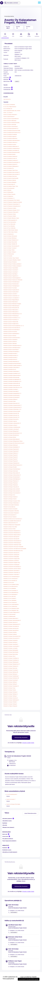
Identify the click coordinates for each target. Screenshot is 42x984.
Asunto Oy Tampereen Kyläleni (10, 208)
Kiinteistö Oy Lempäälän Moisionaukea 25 (12, 520)
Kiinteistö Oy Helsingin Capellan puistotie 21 (13, 365)
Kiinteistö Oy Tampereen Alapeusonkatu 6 (12, 534)
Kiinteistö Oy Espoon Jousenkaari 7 (11, 271)
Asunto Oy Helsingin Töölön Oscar (11, 170)
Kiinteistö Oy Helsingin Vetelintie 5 (11, 496)
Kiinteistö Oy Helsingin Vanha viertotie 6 (12, 488)
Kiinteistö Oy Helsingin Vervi (9, 494)
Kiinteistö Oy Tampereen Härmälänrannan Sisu (13, 550)
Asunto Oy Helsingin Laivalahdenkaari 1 (12, 148)
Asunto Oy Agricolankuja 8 (9, 116)
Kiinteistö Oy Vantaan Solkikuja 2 (10, 682)
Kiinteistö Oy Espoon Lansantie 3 (10, 293)
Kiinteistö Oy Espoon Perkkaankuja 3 (11, 315)
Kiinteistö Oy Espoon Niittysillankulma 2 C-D (13, 313)
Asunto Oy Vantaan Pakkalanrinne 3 (11, 240)
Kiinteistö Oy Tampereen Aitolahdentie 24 (12, 532)
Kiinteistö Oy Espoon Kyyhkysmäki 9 (11, 291)
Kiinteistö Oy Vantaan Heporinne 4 (11, 622)
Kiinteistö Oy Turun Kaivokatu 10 (10, 580)
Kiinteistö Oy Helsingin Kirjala (10, 401)
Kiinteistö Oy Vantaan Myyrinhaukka (11, 652)
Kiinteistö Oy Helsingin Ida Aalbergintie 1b (12, 379)
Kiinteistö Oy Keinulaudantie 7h (10, 514)
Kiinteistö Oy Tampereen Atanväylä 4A (11, 536)
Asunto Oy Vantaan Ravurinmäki (10, 241)
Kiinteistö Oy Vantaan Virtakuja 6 (10, 704)
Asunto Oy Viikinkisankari (9, 253)
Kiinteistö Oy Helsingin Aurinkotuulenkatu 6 (12, 363)
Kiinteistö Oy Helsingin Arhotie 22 (10, 359)
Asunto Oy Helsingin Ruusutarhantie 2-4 (12, 162)
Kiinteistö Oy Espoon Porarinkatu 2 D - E (12, 317)
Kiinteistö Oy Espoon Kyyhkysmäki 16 (11, 289)
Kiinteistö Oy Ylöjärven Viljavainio (10, 706)
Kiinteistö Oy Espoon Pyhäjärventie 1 (11, 323)
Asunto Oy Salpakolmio (8, 196)
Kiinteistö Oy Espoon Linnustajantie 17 (11, 297)
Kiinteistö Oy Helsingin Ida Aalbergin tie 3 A (12, 381)
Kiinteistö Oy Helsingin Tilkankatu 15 (11, 480)
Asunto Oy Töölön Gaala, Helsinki (10, 232)
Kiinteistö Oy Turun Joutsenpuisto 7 (11, 578)
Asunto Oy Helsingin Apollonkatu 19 (11, 128)
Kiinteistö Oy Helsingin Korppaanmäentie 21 (13, 407)
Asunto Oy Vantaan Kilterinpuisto (10, 236)
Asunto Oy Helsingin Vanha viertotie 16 (12, 172)
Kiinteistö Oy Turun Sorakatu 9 (10, 598)
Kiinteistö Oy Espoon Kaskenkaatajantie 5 (12, 277)
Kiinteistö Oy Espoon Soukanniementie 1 (12, 337)
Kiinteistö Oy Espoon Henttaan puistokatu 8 (12, 265)
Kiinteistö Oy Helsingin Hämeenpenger (11, 377)
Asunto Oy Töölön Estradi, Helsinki (11, 230)
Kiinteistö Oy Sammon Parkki (9, 528)
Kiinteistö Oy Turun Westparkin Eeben (11, 608)
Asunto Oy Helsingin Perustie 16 (10, 158)
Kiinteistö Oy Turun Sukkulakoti (10, 600)
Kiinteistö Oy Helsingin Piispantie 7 (11, 459)
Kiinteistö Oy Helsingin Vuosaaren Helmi (12, 500)
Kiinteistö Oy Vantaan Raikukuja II (10, 674)
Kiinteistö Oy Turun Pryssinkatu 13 (11, 590)
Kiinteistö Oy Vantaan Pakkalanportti (11, 662)
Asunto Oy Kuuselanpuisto (9, 188)
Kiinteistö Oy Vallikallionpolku (9, 616)
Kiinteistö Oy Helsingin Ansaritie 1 (10, 353)
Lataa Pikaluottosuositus (30, 813)
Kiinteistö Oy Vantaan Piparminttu (10, 668)
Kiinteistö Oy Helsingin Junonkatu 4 (11, 389)
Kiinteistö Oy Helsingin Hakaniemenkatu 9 (12, 375)
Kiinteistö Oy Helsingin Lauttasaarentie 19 (12, 423)
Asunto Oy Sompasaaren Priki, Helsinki (12, 200)
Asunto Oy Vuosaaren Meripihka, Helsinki (12, 259)
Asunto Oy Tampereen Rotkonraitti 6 (11, 212)
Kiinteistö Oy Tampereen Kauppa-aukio (12, 558)
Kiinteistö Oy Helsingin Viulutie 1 (10, 498)
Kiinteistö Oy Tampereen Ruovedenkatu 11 (12, 566)
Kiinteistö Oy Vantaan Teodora (10, 690)
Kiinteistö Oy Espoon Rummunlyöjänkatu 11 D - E (14, 325)
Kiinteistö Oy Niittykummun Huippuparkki (12, 524)
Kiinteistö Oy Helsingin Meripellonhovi (11, 435)
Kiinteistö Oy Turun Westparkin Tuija (11, 610)
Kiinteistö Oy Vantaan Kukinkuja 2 (10, 642)
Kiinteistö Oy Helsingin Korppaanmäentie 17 (13, 405)
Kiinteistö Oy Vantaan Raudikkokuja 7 (11, 676)
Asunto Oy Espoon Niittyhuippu (10, 120)
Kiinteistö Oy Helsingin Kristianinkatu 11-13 (12, 409)
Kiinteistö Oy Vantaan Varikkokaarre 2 (11, 699)
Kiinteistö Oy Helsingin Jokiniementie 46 (12, 383)
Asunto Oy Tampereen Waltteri (10, 216)
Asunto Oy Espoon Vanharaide (10, 124)
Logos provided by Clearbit (28, 977)
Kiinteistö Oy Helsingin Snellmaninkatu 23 (12, 475)
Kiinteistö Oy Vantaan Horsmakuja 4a (11, 626)
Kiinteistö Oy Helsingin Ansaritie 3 (10, 357)
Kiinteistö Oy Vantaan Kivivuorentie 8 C (12, 638)
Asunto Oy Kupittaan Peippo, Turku (11, 186)
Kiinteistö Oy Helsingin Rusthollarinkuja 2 (12, 469)
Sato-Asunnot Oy (7, 99)
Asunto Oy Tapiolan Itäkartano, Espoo (11, 218)
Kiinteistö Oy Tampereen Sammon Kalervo (12, 568)
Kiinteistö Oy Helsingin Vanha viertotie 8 (12, 490)
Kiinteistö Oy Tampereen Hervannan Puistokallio (13, 546)
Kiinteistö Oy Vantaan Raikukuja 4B (11, 672)
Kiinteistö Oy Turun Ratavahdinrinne (11, 592)
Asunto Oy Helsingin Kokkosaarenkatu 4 (12, 140)
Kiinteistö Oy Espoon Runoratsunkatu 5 (12, 329)
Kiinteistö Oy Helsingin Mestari (10, 437)
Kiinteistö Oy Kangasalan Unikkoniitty (11, 510)
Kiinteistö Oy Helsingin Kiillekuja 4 (10, 399)
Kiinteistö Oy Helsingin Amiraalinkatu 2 (11, 351)
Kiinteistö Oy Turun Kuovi (9, 582)
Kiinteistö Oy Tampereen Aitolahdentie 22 (12, 530)
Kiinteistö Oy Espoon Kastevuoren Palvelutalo (13, 279)
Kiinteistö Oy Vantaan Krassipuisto (11, 640)
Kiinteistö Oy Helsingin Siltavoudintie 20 (12, 473)
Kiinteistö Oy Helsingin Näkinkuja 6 (11, 445)
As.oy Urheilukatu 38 (8, 108)
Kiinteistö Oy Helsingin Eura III (10, 369)
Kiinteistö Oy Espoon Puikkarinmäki (11, 321)
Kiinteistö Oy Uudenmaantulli (9, 614)
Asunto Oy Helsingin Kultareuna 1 (10, 142)
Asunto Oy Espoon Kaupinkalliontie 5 (11, 118)
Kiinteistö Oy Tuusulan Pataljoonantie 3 (12, 612)
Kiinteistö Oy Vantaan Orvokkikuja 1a (11, 658)
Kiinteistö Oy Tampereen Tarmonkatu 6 (11, 570)
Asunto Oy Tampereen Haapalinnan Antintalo (13, 202)
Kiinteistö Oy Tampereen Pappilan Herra (12, 562)
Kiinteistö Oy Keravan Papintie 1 (10, 516)
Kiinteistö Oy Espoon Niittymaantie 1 (11, 309)
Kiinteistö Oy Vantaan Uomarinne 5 (11, 698)
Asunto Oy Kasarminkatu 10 (9, 184)
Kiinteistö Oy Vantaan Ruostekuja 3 (11, 680)
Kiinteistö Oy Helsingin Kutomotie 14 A (11, 417)
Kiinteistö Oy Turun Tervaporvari (10, 602)
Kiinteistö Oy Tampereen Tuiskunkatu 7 (12, 574)
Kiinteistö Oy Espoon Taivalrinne (10, 341)
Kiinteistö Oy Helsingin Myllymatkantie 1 (12, 439)
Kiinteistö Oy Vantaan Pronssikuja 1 (11, 670)
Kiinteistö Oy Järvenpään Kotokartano (11, 504)
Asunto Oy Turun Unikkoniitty (9, 228)
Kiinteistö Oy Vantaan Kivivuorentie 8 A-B (12, 636)
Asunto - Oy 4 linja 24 (8, 112)
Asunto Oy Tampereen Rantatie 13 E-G (12, 210)
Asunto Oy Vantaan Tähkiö (9, 249)
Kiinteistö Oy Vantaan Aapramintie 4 (11, 618)
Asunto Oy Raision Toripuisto (9, 194)
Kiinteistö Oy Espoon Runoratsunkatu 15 (12, 327)
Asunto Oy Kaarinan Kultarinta (10, 180)
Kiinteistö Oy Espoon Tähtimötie (10, 343)
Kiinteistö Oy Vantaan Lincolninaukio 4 (11, 646)
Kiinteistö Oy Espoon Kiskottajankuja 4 (11, 285)
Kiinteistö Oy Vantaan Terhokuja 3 (10, 692)
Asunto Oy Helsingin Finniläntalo (10, 134)
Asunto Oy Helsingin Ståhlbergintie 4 (11, 166)
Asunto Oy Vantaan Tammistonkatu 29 (11, 246)
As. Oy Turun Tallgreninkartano (10, 106)
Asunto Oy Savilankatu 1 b (9, 198)
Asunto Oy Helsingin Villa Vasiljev (13, 804)
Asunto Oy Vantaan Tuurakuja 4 (10, 248)
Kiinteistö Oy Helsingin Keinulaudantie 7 (12, 397)
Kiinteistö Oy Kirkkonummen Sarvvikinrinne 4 (13, 518)
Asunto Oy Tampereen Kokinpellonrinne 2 (12, 206)
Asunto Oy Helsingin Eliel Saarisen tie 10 (12, 132)
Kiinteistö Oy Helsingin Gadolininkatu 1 (11, 371)
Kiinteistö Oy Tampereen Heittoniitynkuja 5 (12, 542)
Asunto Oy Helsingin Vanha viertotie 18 (12, 174)
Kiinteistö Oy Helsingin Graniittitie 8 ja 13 (12, 373)
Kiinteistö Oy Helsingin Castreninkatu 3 (11, 367)
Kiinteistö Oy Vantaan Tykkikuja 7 (10, 696)
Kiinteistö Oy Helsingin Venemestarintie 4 (12, 492)
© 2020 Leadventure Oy (10, 977)
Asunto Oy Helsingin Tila (9, 168)
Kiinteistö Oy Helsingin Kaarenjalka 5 (11, 391)
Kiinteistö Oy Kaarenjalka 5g (9, 506)
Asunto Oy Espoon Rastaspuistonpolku (12, 122)
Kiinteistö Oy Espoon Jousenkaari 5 (11, 269)
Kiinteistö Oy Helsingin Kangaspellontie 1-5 (12, 393)
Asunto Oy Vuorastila (8, 256)
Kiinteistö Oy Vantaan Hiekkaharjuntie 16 (12, 624)
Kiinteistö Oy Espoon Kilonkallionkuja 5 (11, 281)
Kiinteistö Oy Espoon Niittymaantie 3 (11, 311)
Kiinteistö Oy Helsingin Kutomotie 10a (11, 413)
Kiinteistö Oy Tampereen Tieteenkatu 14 (12, 572)
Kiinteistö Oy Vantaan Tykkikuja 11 (11, 694)
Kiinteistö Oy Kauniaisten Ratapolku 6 (11, 512)
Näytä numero (14, 912)
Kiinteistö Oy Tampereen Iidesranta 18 (11, 552)
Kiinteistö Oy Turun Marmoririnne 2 (11, 586)
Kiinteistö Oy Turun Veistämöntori (10, 606)
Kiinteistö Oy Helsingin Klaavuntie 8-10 (11, 403)
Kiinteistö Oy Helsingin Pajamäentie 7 (11, 451)
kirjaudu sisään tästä (28, 742)
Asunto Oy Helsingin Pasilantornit (10, 156)
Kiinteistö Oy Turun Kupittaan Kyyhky (11, 584)
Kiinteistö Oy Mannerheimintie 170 (11, 522)
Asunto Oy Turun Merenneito (9, 224)
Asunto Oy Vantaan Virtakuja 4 (10, 251)
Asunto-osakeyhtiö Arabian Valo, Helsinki (12, 110)
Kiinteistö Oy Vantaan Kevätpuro (10, 634)
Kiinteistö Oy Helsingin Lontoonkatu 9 (11, 429)
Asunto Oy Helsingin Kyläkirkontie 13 (11, 146)
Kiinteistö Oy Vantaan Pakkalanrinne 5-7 (12, 664)
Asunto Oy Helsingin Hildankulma (10, 138)
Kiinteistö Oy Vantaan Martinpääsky (11, 650)
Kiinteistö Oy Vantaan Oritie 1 (10, 656)
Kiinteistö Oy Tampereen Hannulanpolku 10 (12, 540)
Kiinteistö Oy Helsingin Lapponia (10, 421)
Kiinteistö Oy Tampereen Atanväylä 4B (11, 538)
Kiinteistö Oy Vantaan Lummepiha (10, 648)
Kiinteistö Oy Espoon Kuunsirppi (10, 287)
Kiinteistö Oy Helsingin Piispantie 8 (11, 461)
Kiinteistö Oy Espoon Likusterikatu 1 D (11, 295)
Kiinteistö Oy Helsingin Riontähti (10, 467)
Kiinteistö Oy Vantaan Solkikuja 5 (10, 684)
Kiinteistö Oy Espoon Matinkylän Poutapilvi (12, 303)
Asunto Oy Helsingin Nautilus (9, 154)
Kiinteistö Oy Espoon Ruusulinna (10, 331)
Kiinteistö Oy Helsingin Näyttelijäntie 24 (12, 447)
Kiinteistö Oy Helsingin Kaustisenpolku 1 (12, 395)
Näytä (17, 81)
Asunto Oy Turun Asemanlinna (10, 222)
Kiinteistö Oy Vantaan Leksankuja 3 (11, 644)
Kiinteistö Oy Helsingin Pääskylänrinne (11, 463)
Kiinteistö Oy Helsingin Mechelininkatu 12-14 (13, 433)
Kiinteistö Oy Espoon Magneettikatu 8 (11, 299)
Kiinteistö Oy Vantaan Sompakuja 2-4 (11, 686)
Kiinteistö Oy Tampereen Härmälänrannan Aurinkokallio (15, 548)
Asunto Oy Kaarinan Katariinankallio (11, 178)
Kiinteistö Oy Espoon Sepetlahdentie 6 (11, 333)
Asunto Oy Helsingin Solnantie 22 (10, 164)
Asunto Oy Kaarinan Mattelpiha (10, 182)
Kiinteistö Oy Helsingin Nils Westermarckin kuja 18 (14, 443)
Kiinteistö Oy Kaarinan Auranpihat (10, 508)
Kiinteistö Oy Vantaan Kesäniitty (10, 632)
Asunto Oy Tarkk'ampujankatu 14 (10, 220)
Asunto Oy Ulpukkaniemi (9, 234)
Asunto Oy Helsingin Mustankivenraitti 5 (12, 152)
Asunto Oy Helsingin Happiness (10, 136)
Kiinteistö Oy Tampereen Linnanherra (11, 560)
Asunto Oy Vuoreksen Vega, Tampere (11, 257)
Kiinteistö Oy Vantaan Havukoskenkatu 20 (12, 620)
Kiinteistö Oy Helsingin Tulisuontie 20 (11, 486)
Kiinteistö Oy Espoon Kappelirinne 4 (11, 275)
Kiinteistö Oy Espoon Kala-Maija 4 (10, 273)
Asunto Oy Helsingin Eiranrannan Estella (12, 130)
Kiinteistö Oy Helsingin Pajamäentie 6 (11, 449)
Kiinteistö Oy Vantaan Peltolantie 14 (11, 666)
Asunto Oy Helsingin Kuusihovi (10, 144)
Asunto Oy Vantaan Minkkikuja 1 (10, 238)
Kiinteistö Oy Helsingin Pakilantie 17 (11, 453)
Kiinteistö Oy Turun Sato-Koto (10, 596)
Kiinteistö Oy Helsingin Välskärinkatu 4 (11, 502)
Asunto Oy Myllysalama (8, 192)
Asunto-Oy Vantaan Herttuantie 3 (10, 114)
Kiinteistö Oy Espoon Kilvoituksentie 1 (11, 283)
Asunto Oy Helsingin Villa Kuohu (10, 176)
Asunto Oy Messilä (7, 190)
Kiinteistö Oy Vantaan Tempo (9, 688)
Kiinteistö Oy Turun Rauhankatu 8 (10, 594)
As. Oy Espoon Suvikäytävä (9, 104)
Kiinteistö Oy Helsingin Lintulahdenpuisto (12, 427)
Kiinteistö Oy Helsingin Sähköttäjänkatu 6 (12, 478)
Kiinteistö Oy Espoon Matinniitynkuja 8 (11, 305)
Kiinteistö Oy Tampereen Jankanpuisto (11, 554)
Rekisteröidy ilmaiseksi (21, 737)
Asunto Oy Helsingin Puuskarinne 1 (11, 160)
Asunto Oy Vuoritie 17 (10, 799)
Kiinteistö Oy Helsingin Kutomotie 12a (11, 415)
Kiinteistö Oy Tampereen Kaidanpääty (11, 556)
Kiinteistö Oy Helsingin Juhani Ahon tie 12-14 (13, 387)
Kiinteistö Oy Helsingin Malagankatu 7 (11, 431)
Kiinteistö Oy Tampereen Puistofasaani (11, 564)
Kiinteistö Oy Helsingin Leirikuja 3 (10, 425)
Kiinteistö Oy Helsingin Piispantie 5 (11, 457)
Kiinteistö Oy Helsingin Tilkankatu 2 (11, 482)
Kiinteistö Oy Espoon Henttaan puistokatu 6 (12, 263)
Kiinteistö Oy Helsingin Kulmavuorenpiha (12, 411)
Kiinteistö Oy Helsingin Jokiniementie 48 (12, 385)
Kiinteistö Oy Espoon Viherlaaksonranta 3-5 (12, 345)
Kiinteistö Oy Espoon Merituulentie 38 (11, 307)
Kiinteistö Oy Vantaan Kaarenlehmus (11, 630)
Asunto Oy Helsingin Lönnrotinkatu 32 (11, 150)
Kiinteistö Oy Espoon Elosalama (10, 261)
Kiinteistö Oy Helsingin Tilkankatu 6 (11, 484)
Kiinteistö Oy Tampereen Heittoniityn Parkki (12, 544)
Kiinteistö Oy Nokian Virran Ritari (10, 526)
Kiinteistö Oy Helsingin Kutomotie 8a (11, 419)
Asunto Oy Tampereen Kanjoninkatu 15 (12, 204)
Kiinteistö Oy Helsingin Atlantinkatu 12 (11, 361)
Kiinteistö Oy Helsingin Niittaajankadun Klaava (13, 441)
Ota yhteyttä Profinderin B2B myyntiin (28, 979)
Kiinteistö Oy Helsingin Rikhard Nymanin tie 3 (13, 465)
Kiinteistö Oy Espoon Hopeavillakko (11, 267)
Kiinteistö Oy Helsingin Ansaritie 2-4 (11, 355)
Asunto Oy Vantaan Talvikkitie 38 (10, 244)
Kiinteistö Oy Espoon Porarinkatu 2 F (11, 319)
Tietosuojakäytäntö (8, 978)
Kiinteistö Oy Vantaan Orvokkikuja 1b (11, 660)
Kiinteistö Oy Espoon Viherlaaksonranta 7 (12, 347)
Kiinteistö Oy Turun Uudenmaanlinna (11, 604)
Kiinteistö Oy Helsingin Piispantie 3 (11, 455)
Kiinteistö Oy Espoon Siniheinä (10, 335)
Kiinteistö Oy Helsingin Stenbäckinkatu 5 (12, 477)
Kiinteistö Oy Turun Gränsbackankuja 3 (12, 576)
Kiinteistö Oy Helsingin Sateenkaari (11, 470)
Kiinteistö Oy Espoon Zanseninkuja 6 (11, 349)
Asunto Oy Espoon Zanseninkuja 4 (11, 126)
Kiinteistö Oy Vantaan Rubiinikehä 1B (11, 678)
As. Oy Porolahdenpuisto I (11, 794)
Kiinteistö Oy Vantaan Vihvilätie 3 (10, 702)
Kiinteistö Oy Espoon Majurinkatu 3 (11, 301)
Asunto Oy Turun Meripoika (9, 226)
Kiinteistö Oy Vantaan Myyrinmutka (11, 654)
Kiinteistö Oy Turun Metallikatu (10, 588)
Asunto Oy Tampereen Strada (10, 214)
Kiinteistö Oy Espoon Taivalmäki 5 (10, 339)
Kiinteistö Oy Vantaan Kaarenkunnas (11, 628)
